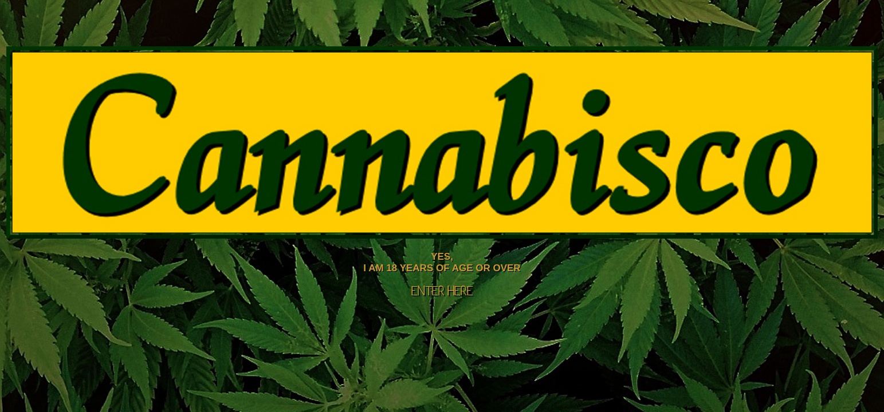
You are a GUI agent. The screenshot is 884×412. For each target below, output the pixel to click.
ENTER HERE (442, 291)
